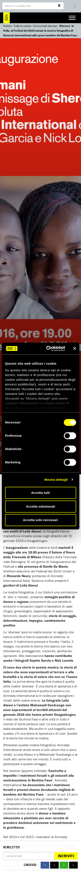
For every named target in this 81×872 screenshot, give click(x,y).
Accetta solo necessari (40, 520)
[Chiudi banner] (74, 348)
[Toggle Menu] (72, 18)
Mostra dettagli (56, 479)
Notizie (7, 26)
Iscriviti (66, 855)
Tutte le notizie (22, 26)
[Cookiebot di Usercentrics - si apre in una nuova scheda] (48, 348)
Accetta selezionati (40, 506)
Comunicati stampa (45, 26)
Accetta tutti (40, 492)
